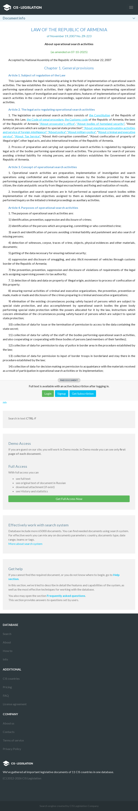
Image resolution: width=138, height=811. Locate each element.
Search (7, 633)
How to (7, 650)
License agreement (15, 704)
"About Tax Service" (27, 136)
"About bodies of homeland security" (100, 123)
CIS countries (11, 678)
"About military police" (81, 132)
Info (5, 659)
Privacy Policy (12, 749)
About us (8, 723)
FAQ (6, 695)
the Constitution (99, 115)
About (7, 642)
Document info (14, 18)
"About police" (57, 132)
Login (47, 393)
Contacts (8, 732)
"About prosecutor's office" (57, 123)
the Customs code (76, 119)
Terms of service (13, 740)
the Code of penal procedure (45, 119)
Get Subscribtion (83, 393)
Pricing (7, 687)
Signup (61, 393)
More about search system (25, 543)
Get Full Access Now (69, 498)
